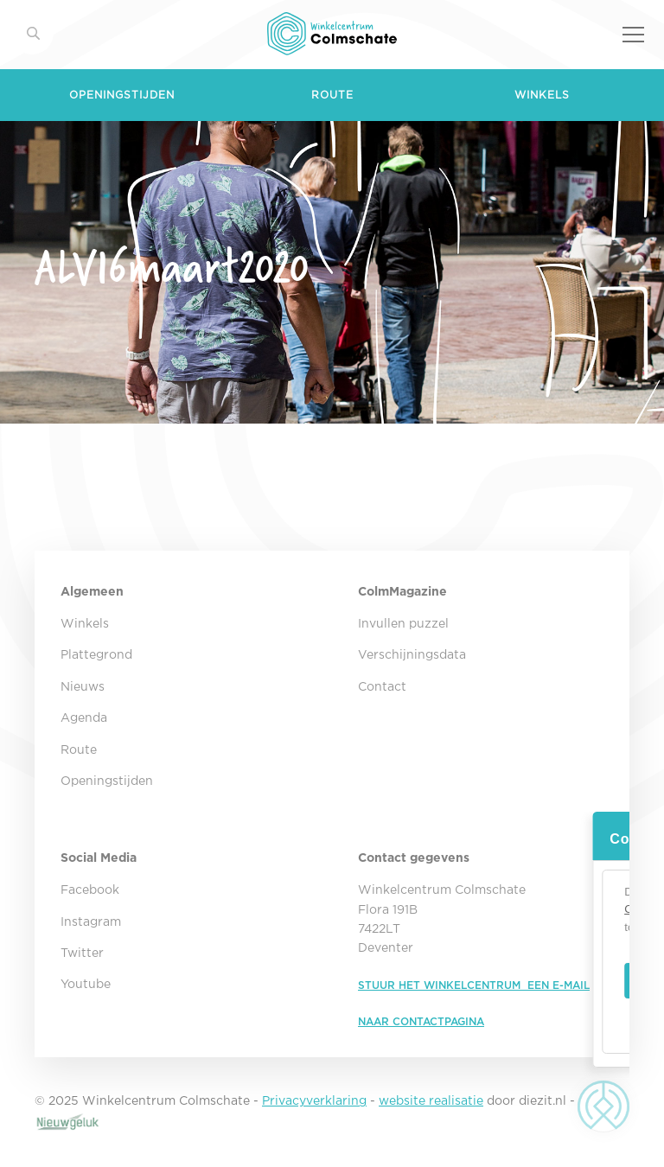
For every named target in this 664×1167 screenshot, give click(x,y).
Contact (382, 687)
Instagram (91, 922)
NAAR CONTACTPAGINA (421, 1022)
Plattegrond (96, 655)
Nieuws (83, 687)
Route (332, 95)
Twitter (82, 953)
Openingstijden (122, 95)
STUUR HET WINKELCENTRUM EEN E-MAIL (474, 986)
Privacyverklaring (314, 1101)
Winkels (542, 95)
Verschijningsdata (412, 655)
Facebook (90, 890)
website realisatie (431, 1101)
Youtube (86, 984)
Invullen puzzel (403, 624)
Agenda (84, 718)
